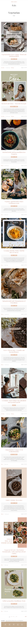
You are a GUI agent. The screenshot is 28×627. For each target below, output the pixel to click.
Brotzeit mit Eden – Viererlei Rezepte (14, 104)
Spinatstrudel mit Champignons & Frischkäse (14, 302)
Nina (2, 611)
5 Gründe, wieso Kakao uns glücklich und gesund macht (14, 401)
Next (26, 616)
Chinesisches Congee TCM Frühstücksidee (14, 450)
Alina (2, 214)
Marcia (2, 165)
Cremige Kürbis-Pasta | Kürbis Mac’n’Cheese (14, 251)
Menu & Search (14, 1)
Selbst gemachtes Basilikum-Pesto (14, 601)
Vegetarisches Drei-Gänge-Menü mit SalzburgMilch (14, 55)
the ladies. (3, 67)
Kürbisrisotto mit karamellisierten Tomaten (14, 153)
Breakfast (12, 106)
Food (15, 156)
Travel (15, 556)
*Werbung (12, 67)
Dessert (12, 206)
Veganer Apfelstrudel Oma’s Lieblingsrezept (14, 202)
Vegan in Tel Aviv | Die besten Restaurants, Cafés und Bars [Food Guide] (13, 551)
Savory (15, 255)
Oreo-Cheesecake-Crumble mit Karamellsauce (14, 351)
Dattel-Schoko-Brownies (14, 500)
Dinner (16, 106)
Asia (11, 454)
